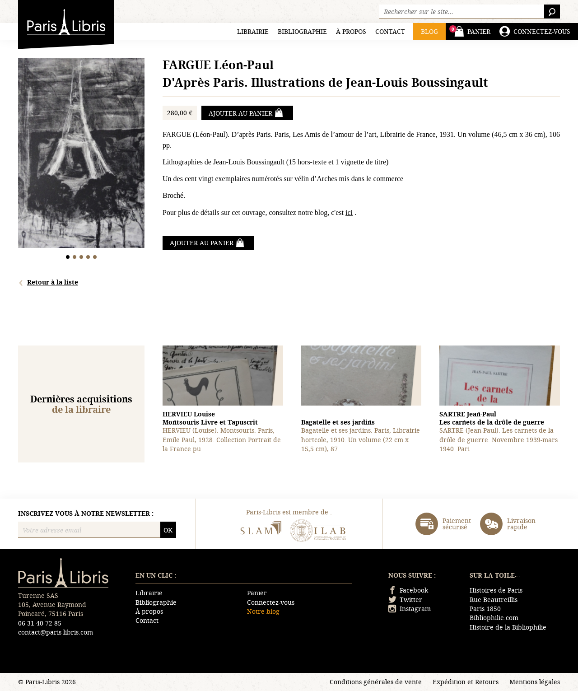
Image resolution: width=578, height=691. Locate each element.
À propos (351, 31)
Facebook (408, 590)
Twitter (405, 599)
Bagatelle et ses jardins (338, 422)
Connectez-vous (270, 602)
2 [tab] (74, 257)
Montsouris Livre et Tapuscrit (210, 418)
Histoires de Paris (496, 590)
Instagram (409, 608)
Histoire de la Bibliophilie (508, 627)
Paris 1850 (485, 608)
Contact (390, 31)
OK (167, 530)
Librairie (253, 31)
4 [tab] (88, 257)
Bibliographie (302, 31)
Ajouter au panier (246, 112)
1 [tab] (68, 257)
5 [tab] (95, 257)
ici (349, 212)
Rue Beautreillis (493, 599)
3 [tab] (81, 257)
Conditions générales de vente (376, 681)
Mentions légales (534, 681)
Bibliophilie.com (494, 617)
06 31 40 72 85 (39, 623)
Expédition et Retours (466, 681)
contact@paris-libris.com (55, 632)
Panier (257, 592)
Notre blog (263, 611)
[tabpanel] (81, 154)
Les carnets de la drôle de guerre (491, 418)
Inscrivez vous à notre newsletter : (86, 513)
